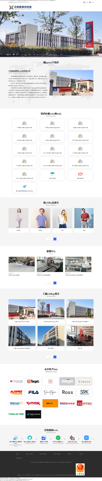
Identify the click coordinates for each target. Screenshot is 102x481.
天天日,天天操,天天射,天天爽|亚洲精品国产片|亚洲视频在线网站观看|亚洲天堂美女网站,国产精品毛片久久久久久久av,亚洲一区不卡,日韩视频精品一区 (28, 0)
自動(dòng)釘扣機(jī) (14, 275)
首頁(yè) (17, 453)
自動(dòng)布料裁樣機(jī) (44, 275)
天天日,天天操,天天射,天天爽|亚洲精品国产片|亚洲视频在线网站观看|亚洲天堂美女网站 (16, 479)
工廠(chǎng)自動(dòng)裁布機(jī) (74, 275)
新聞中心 (70, 453)
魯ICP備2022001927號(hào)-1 (65, 462)
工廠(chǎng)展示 (57, 453)
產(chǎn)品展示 (43, 453)
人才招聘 (81, 453)
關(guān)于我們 (29, 453)
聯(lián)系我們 (19, 458)
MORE (13, 101)
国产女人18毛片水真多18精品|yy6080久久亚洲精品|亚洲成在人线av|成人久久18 (14, 480)
